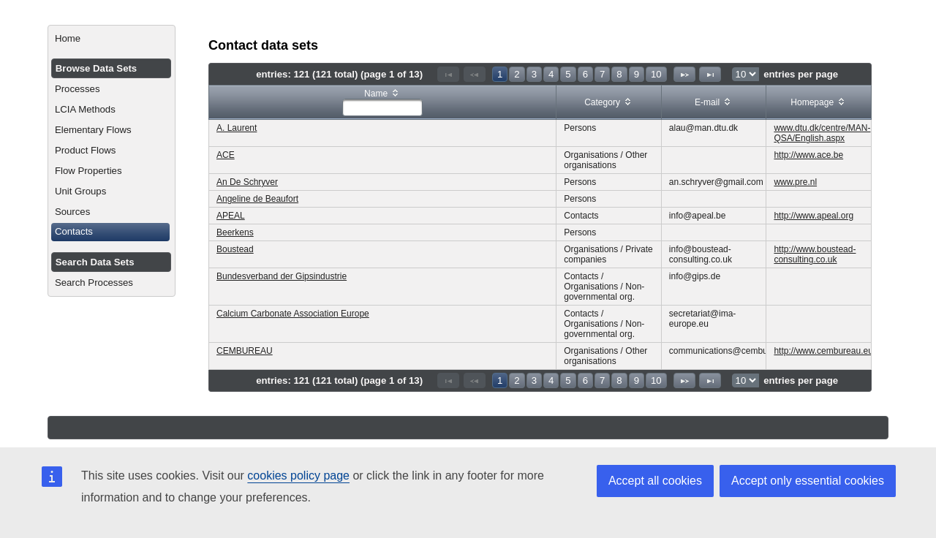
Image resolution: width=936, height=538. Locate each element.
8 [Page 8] (619, 74)
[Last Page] (710, 74)
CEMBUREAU (244, 351)
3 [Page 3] (534, 74)
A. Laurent (236, 128)
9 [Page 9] (636, 74)
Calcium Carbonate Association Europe (292, 313)
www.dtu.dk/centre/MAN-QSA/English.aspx (822, 133)
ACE (225, 155)
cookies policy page (298, 475)
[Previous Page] (475, 74)
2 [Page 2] (516, 74)
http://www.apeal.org (813, 216)
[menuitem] (111, 38)
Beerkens (235, 232)
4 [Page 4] (551, 74)
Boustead (235, 249)
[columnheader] (382, 103)
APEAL (230, 216)
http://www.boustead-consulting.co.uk (815, 254)
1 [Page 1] (499, 74)
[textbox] (382, 107)
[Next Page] (684, 74)
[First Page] (448, 74)
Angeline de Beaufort (257, 199)
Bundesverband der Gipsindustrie (281, 276)
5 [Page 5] (567, 74)
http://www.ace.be (808, 155)
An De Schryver (247, 182)
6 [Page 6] (585, 74)
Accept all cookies (655, 480)
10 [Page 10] (656, 74)
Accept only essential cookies (807, 480)
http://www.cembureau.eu (823, 351)
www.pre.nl (795, 182)
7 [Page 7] (602, 74)
